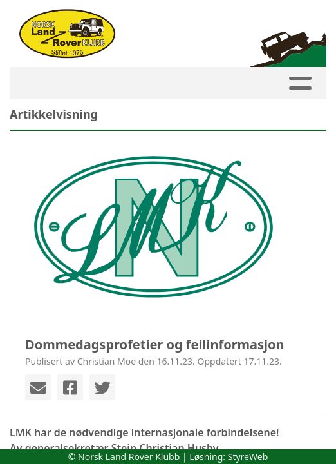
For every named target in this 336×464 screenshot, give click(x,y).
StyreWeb (248, 456)
